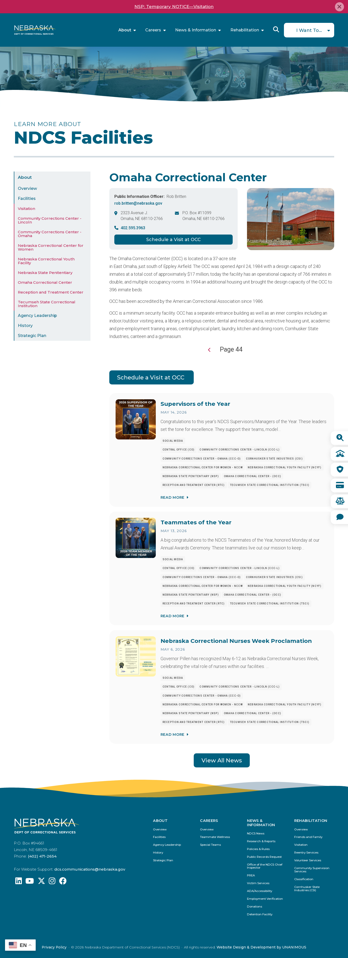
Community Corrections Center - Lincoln (49, 220)
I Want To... (309, 30)
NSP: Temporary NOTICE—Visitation (174, 6)
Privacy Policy (54, 947)
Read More (172, 497)
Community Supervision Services (311, 870)
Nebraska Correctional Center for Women (50, 247)
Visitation (26, 208)
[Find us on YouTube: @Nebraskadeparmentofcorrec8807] (29, 882)
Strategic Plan (32, 335)
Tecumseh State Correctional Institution (46, 304)
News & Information (195, 30)
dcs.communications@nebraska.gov (89, 869)
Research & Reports (261, 841)
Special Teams (210, 845)
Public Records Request (264, 857)
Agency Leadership (37, 315)
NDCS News (255, 833)
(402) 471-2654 (42, 856)
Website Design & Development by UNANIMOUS (261, 947)
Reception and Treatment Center (50, 292)
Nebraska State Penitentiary (45, 272)
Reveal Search (276, 29)
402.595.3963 (133, 228)
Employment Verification (265, 898)
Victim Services (258, 883)
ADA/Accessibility (259, 891)
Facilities (27, 198)
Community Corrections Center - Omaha (49, 234)
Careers (153, 30)
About (124, 30)
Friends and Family (308, 837)
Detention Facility (259, 914)
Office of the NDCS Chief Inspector (264, 866)
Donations (254, 906)
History (25, 325)
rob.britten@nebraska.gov (138, 203)
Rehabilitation (244, 30)
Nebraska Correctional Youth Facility (46, 261)
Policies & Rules (258, 849)
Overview (27, 188)
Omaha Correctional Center (45, 282)
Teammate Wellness (215, 837)
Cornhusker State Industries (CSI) (307, 888)
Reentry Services (306, 852)
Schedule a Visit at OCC (173, 239)
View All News (222, 760)
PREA (251, 875)
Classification (303, 879)
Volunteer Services (307, 860)
